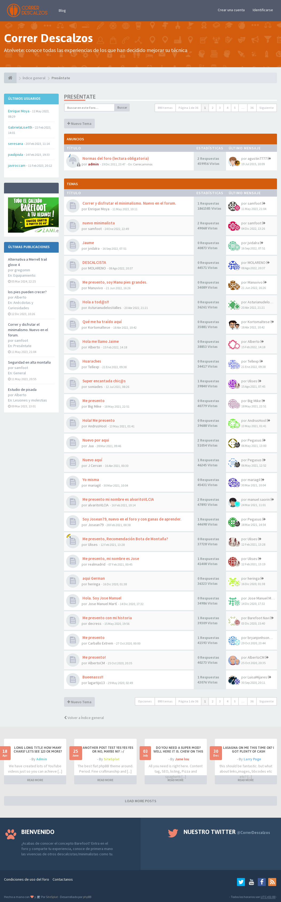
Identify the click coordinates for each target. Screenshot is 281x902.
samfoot (254, 203)
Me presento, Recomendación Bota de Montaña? (125, 538)
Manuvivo (95, 287)
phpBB (87, 897)
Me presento (93, 400)
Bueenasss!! (92, 677)
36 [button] (252, 108)
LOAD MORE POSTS (140, 800)
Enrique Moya (98, 208)
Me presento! (94, 657)
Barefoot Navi (259, 617)
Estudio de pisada (22, 389)
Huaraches (91, 361)
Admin (41, 759)
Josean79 (96, 524)
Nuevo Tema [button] (79, 123)
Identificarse (263, 9)
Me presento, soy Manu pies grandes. (114, 282)
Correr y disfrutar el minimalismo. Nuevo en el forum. (28, 329)
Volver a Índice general (84, 717)
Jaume (88, 242)
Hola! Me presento (98, 420)
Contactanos (63, 879)
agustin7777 (257, 158)
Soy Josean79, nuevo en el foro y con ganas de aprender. (131, 519)
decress (94, 623)
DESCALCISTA (94, 262)
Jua (91, 445)
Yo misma (90, 479)
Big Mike (94, 406)
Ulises (252, 381)
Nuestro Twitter (227, 831)
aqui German (93, 578)
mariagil (94, 485)
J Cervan (95, 465)
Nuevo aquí (92, 459)
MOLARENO (97, 268)
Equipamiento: (24, 275)
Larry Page (252, 759)
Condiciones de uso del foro (26, 879)
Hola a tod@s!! (95, 301)
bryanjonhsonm (260, 637)
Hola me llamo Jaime (100, 341)
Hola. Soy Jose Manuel (101, 598)
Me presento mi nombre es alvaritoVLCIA (118, 499)
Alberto (94, 347)
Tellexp (93, 366)
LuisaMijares (257, 677)
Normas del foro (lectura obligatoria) (115, 158)
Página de (188, 108)
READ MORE (35, 780)
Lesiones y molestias (30, 400)
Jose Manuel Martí (102, 603)
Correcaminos (142, 164)
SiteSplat (112, 759)
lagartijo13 (96, 682)
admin (93, 164)
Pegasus (255, 440)
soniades (95, 386)
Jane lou (182, 759)
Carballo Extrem (100, 643)
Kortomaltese (99, 327)
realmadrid (96, 564)
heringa (94, 584)
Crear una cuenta (231, 9)
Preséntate (22, 345)
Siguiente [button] (266, 108)
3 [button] (220, 108)
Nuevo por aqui (95, 440)
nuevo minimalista (98, 222)
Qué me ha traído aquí (102, 321)
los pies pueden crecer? (27, 291)
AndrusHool (97, 426)
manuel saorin (259, 499)
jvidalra (94, 248)
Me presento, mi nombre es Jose (110, 558)
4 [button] (227, 108)
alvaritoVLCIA (98, 505)
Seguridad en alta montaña (29, 362)
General (19, 373)
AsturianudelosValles (104, 307)
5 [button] (235, 108)
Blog (62, 10)
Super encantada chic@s (104, 380)
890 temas (165, 108)
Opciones (145, 701)
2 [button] (212, 108)
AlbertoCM (96, 663)
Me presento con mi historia (107, 617)
